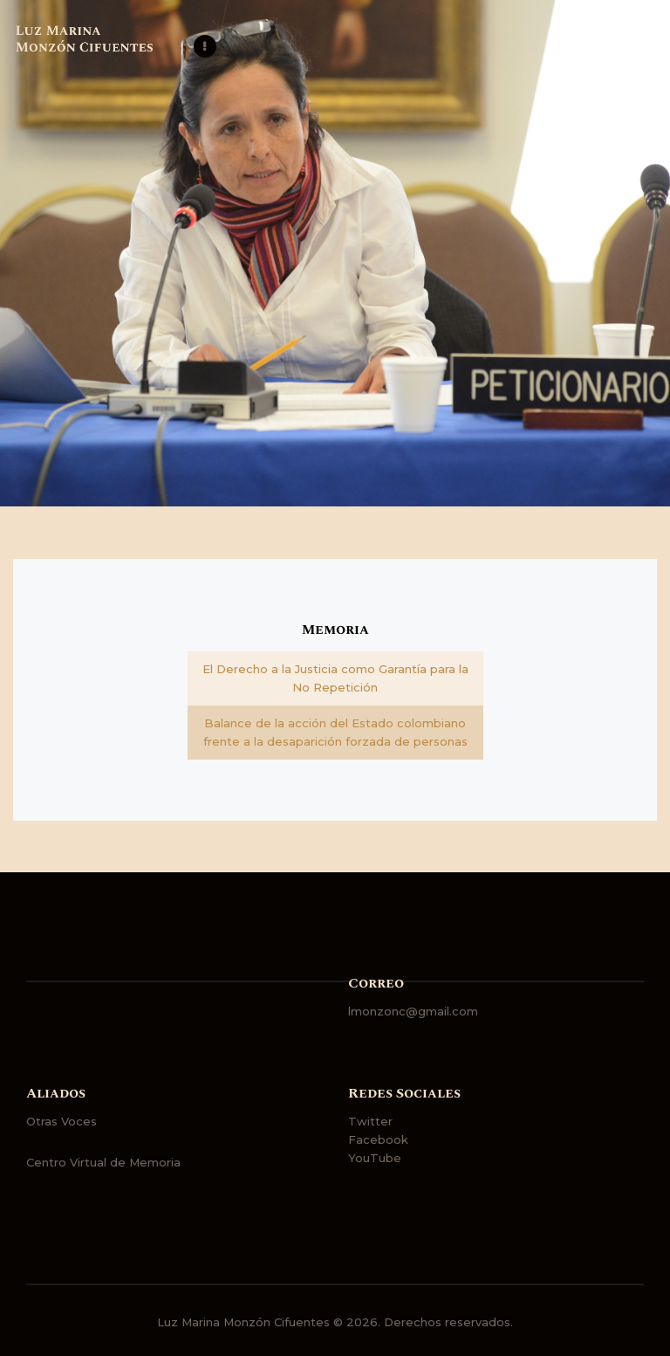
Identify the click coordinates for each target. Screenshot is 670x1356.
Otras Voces (61, 1121)
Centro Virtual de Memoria (103, 1162)
